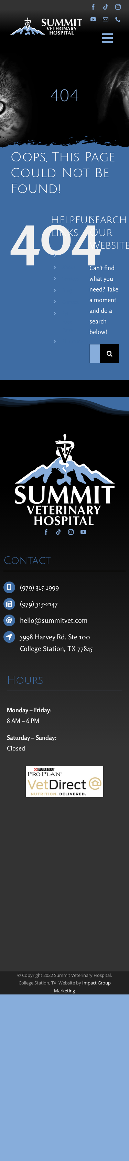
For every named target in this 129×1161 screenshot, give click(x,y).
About (68, 267)
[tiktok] (105, 7)
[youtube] (93, 19)
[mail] (105, 19)
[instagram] (118, 7)
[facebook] (93, 7)
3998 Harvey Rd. (44, 636)
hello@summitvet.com (54, 620)
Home (68, 255)
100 (84, 636)
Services (70, 278)
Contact (70, 302)
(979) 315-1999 (39, 587)
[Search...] (94, 353)
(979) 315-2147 (39, 603)
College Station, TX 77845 (56, 648)
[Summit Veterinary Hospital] (46, 20)
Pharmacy (72, 341)
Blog (67, 290)
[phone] (118, 19)
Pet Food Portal (68, 321)
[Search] (109, 353)
